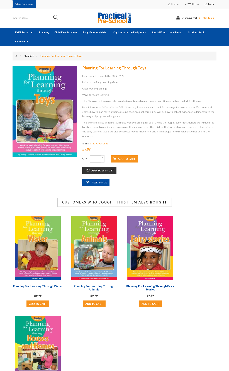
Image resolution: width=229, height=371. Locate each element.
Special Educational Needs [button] (167, 32)
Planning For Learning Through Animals (88, 287)
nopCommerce (209, 366)
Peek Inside (96, 182)
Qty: (84, 158)
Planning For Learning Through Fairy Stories (140, 287)
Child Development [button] (65, 32)
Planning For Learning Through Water (36, 287)
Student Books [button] (197, 32)
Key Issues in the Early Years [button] (129, 32)
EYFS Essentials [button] (24, 32)
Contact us (21, 41)
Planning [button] (44, 32)
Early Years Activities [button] (95, 32)
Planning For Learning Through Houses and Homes (193, 287)
